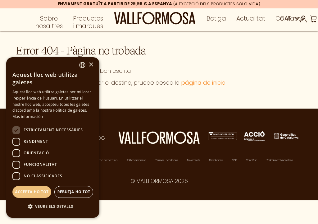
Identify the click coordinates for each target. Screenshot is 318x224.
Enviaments (193, 160)
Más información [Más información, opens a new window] (27, 116)
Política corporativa (106, 160)
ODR (234, 160)
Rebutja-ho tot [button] (73, 191)
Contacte (289, 20)
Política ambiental (136, 160)
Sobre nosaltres (49, 24)
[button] (52, 207)
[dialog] (52, 137)
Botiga (216, 20)
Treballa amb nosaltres (279, 160)
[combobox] (82, 65)
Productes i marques (88, 24)
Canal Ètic (251, 160)
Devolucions (216, 160)
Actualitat (250, 20)
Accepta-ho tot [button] (32, 191)
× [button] (91, 65)
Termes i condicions (166, 160)
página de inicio (203, 82)
